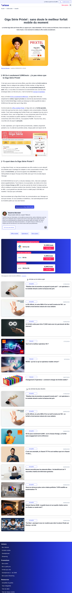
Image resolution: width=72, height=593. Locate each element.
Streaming (5, 556)
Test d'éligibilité (6, 586)
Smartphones (5, 553)
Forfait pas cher (6, 569)
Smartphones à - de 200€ (9, 572)
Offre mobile (14, 233)
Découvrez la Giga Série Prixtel (25, 207)
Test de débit (5, 589)
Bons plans (35, 233)
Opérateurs (25, 233)
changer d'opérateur (39, 92)
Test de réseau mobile (8, 592)
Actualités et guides (7, 583)
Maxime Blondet (5, 68)
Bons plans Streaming (8, 575)
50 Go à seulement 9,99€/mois (19, 96)
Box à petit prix (6, 566)
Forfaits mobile (6, 550)
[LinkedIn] (45, 227)
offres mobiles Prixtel (18, 108)
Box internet (5, 547)
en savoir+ (24, 275)
